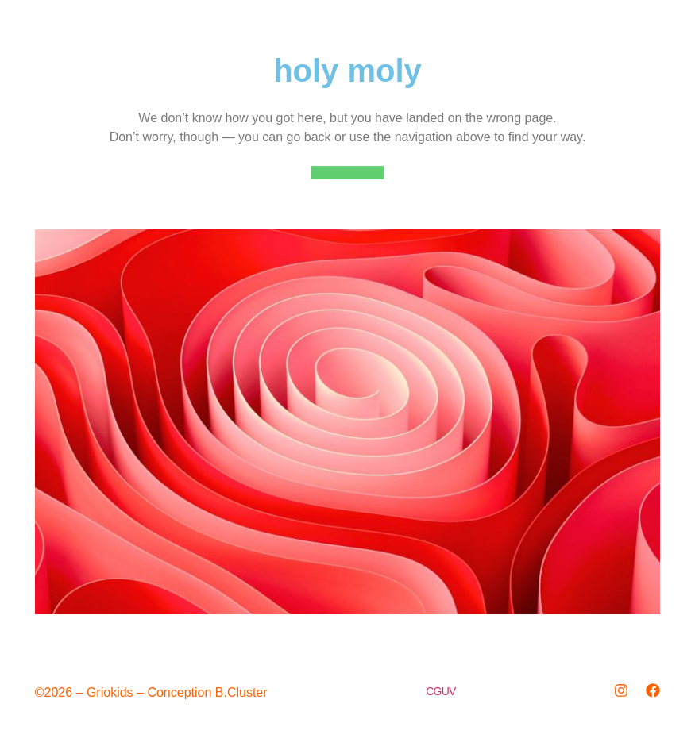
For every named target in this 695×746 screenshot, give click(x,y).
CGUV (440, 691)
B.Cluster (241, 692)
